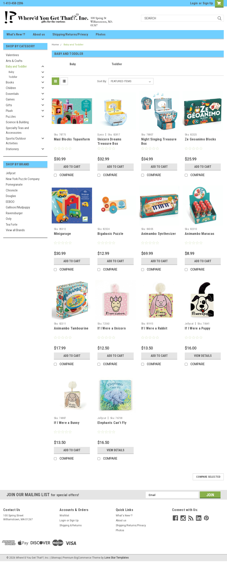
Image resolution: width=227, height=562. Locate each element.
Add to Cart (71, 166)
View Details (203, 355)
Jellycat (11, 173)
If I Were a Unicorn (111, 328)
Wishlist (64, 515)
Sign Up (208, 3)
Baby (11, 72)
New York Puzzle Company (22, 179)
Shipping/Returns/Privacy (70, 34)
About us (39, 34)
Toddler (13, 77)
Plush (9, 111)
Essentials (12, 94)
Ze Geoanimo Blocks (200, 139)
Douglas (11, 196)
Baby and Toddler (16, 66)
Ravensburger (14, 213)
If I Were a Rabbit (154, 328)
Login (194, 3)
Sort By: (102, 81)
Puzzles (11, 117)
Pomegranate (14, 184)
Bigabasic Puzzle (110, 234)
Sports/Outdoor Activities (16, 141)
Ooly (8, 219)
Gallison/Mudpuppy (18, 207)
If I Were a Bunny (66, 423)
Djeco (100, 134)
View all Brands (15, 230)
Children (11, 88)
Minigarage (62, 234)
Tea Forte (11, 224)
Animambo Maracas (199, 234)
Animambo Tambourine (71, 328)
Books (10, 82)
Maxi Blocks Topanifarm (72, 139)
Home (55, 44)
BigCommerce (82, 557)
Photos (100, 34)
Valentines (12, 55)
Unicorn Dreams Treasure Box (109, 141)
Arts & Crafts (14, 61)
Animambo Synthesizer (158, 234)
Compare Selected (208, 476)
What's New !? (15, 34)
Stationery (12, 149)
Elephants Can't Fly (111, 423)
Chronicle (12, 190)
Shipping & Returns (70, 525)
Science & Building (17, 122)
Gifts (9, 105)
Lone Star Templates (116, 557)
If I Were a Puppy (197, 328)
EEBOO (10, 202)
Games (10, 99)
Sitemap (56, 557)
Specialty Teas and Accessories (17, 130)
